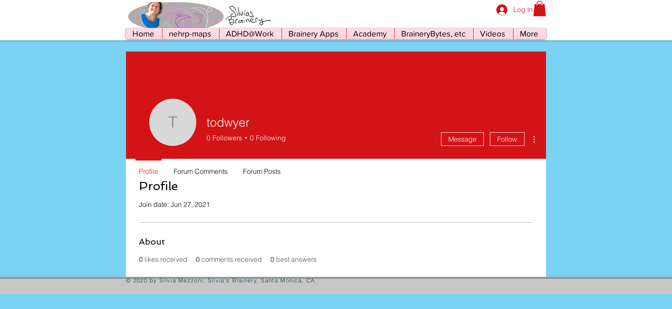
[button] (539, 8)
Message (462, 139)
